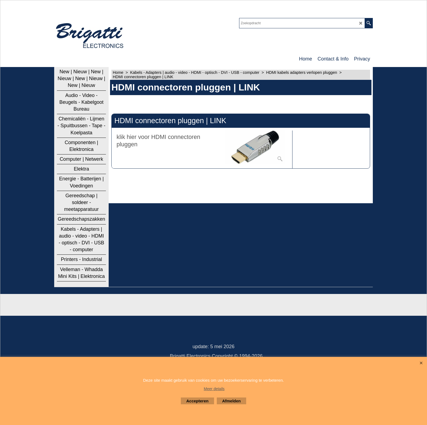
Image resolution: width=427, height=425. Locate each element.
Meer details (214, 389)
